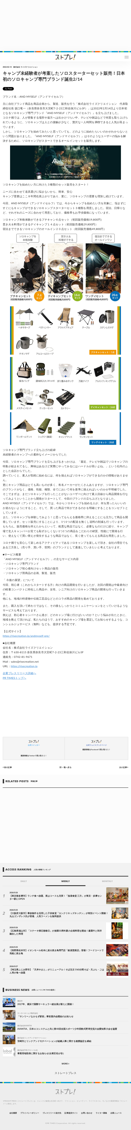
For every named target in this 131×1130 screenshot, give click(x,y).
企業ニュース (116, 1113)
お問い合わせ (86, 1113)
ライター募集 (101, 1113)
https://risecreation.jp (24, 666)
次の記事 (123, 767)
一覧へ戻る (65, 767)
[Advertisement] (65, 25)
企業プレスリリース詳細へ (19, 673)
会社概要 (13, 1113)
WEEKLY (65, 881)
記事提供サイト (71, 1113)
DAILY (23, 881)
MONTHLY (107, 881)
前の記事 (7, 767)
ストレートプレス (65, 1072)
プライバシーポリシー (29, 1113)
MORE (65, 1063)
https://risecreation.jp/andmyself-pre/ (26, 635)
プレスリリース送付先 (51, 1113)
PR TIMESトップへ (14, 677)
